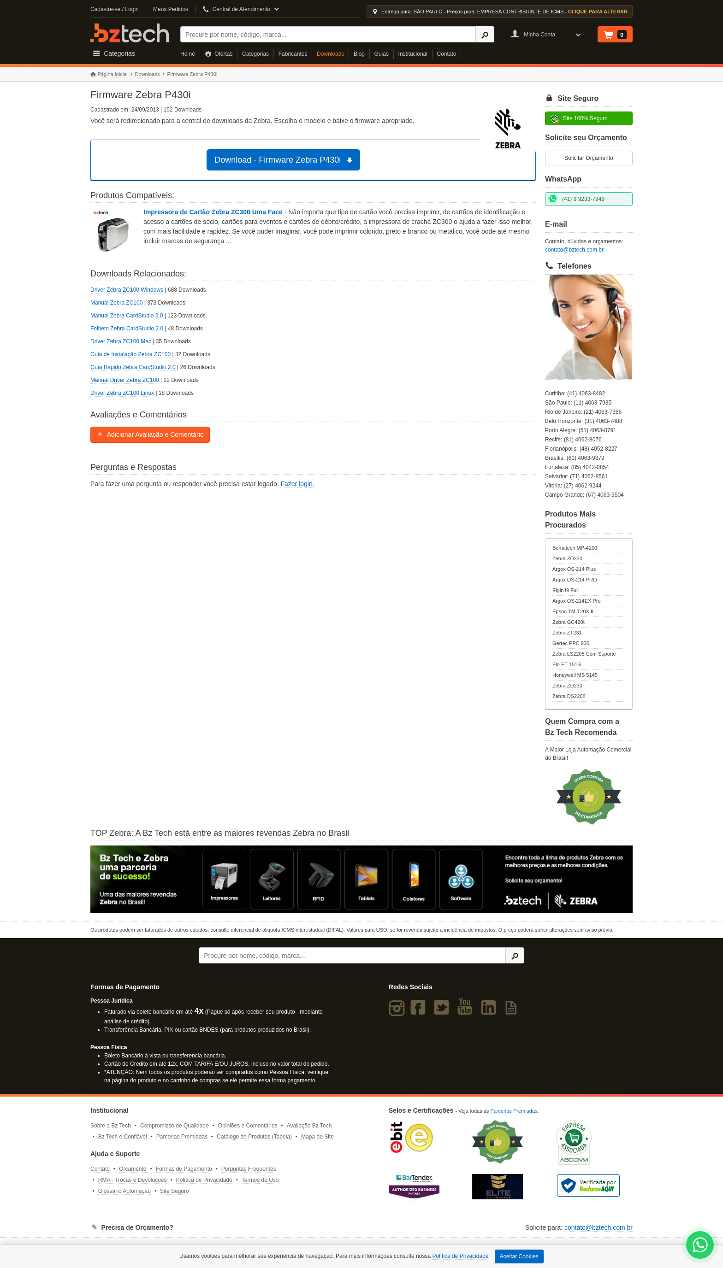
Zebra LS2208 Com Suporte (584, 654)
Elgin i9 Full (565, 590)
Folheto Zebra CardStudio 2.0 (126, 328)
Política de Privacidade (204, 1180)
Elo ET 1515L (567, 664)
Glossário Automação (124, 1191)
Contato (446, 54)
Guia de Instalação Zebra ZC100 (130, 354)
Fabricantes (293, 54)
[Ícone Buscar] (484, 34)
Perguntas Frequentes (248, 1169)
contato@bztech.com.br (574, 250)
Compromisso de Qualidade (174, 1125)
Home (187, 54)
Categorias (255, 54)
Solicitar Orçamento (588, 158)
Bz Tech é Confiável (122, 1136)
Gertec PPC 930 (570, 643)
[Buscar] (328, 34)
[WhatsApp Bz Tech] (700, 1246)
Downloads (330, 54)
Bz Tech (129, 32)
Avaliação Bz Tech (309, 1125)
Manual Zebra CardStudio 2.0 (126, 315)
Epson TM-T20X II (572, 611)
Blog (359, 54)
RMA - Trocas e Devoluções (132, 1180)
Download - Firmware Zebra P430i (284, 159)
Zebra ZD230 (567, 685)
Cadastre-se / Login (114, 9)
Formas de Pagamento (184, 1169)
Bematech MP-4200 (574, 548)
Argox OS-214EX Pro (576, 601)
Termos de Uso (260, 1180)
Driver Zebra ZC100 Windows (126, 290)
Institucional (412, 54)
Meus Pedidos (170, 9)
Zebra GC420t (568, 622)
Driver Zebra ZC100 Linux (122, 393)
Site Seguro (174, 1191)
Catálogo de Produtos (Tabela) (254, 1136)
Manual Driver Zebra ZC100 (124, 380)
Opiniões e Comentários (248, 1125)
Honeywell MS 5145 (575, 675)
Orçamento (132, 1169)
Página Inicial (109, 74)
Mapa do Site (317, 1136)
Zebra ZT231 (567, 632)
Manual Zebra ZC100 (116, 302)
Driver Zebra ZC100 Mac (120, 341)
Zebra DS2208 (569, 696)
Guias (381, 54)
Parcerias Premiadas (181, 1136)
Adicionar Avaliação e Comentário (150, 434)
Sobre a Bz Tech (110, 1125)
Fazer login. (297, 483)
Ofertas (219, 54)
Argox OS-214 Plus (574, 569)
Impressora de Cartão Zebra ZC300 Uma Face (213, 212)
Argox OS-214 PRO (574, 579)
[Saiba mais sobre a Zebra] (361, 879)
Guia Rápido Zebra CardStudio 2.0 (133, 367)
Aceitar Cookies (519, 1256)
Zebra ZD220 (567, 558)
